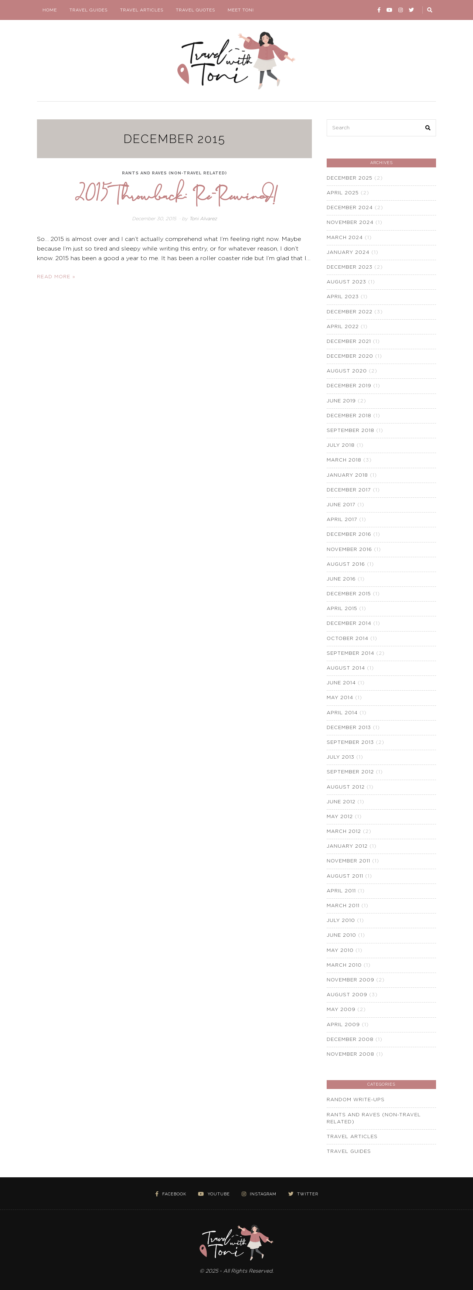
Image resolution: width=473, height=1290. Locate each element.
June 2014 (341, 683)
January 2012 (347, 846)
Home (49, 10)
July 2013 (340, 757)
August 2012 (346, 787)
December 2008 (350, 1039)
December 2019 (349, 386)
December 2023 (349, 267)
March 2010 (344, 965)
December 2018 (349, 415)
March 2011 (343, 905)
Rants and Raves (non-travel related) (174, 173)
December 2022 (349, 312)
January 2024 (348, 252)
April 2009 (343, 1024)
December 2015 (349, 594)
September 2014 (350, 653)
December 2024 (350, 207)
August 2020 (347, 371)
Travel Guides (88, 10)
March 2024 (345, 237)
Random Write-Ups (356, 1099)
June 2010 (341, 935)
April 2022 (343, 326)
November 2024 (350, 222)
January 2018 (347, 475)
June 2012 (341, 802)
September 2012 (350, 772)
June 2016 (341, 579)
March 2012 (344, 831)
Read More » (56, 277)
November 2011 (348, 861)
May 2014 (340, 697)
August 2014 (346, 668)
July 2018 (341, 445)
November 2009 (350, 980)
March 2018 (344, 460)
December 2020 (350, 356)
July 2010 (341, 920)
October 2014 (347, 638)
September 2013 (350, 742)
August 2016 (346, 564)
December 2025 (349, 178)
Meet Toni (241, 10)
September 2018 (350, 430)
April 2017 (342, 519)
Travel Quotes (195, 10)
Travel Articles (141, 10)
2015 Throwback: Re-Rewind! (176, 193)
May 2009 (341, 1009)
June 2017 (341, 505)
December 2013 (349, 727)
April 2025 (343, 193)
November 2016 (349, 549)
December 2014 (349, 623)
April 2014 (342, 713)
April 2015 (342, 608)
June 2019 (341, 401)
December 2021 (349, 341)
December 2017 (349, 490)
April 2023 (343, 297)
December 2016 (349, 534)
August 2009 (347, 995)
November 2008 (350, 1054)
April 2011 (341, 891)
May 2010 (340, 950)
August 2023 (346, 282)
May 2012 (340, 816)
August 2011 (345, 876)
